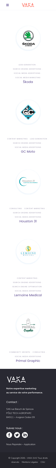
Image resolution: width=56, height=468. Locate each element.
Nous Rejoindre (14, 444)
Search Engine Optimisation (27, 286)
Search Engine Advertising (27, 69)
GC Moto (28, 151)
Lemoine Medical (28, 295)
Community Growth (19, 352)
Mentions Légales (30, 462)
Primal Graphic (28, 361)
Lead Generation (27, 65)
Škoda (28, 82)
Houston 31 (28, 221)
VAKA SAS (32, 458)
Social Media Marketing (27, 77)
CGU (43, 462)
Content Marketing (17, 139)
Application (29, 444)
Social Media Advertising (27, 73)
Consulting (15, 208)
